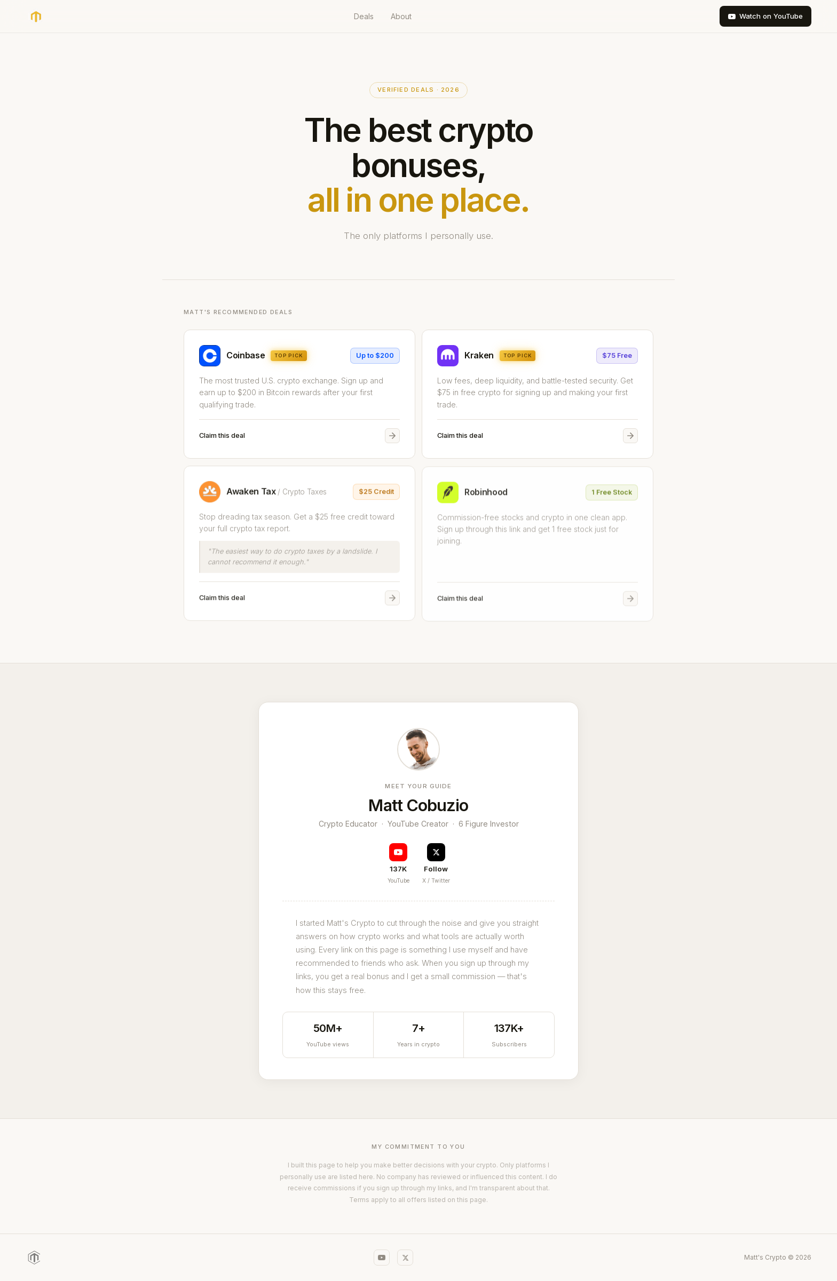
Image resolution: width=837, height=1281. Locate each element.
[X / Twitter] (405, 1258)
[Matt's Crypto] (34, 1257)
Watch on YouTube (765, 16)
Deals (364, 16)
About (401, 16)
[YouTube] (382, 1258)
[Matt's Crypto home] (36, 16)
